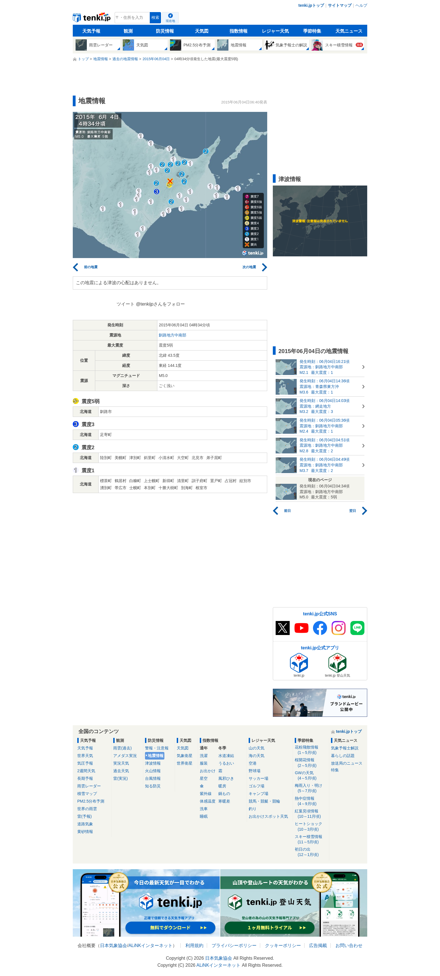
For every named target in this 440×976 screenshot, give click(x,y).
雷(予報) (84, 816)
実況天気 (121, 763)
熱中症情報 (311, 801)
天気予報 (91, 31)
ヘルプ (361, 5)
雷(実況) (120, 778)
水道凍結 (226, 755)
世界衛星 (184, 763)
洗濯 (204, 755)
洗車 (204, 808)
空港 (253, 763)
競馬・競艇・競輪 (264, 801)
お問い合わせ (348, 945)
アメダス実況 (125, 755)
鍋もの (224, 793)
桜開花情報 (311, 763)
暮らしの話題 (343, 755)
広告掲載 (318, 945)
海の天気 (256, 755)
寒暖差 (224, 801)
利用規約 (194, 945)
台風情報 (153, 778)
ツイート (126, 304)
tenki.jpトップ (311, 5)
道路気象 (85, 824)
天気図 (201, 31)
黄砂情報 (85, 831)
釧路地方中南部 (172, 335)
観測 (128, 31)
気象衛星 (184, 755)
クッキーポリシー (283, 945)
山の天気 (256, 748)
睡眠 (204, 816)
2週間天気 (86, 771)
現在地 (170, 20)
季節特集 (312, 31)
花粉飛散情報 (311, 750)
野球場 (254, 771)
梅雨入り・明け (311, 788)
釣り (253, 808)
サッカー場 (258, 778)
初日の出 (311, 852)
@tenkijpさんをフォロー (160, 304)
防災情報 (165, 31)
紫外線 (206, 793)
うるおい (226, 763)
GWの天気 (311, 776)
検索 (155, 17)
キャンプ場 (258, 793)
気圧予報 (85, 763)
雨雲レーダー (89, 786)
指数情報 (239, 31)
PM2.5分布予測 (90, 801)
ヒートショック (311, 826)
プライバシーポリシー (234, 945)
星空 (204, 778)
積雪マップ (87, 793)
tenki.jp (92, 19)
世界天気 (85, 755)
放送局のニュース (346, 763)
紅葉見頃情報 (311, 814)
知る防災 (153, 786)
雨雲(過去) (122, 748)
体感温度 (208, 801)
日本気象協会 (113, 945)
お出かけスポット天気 (268, 816)
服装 (204, 763)
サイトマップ (339, 5)
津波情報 (153, 763)
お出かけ (208, 771)
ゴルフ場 (256, 786)
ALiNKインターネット (150, 945)
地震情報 (156, 755)
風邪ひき (226, 778)
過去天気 (121, 771)
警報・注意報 (157, 748)
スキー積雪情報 (311, 839)
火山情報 (153, 771)
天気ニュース (348, 31)
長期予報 (85, 778)
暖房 (222, 786)
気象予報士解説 (345, 748)
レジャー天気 (275, 31)
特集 (335, 770)
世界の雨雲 (87, 808)
